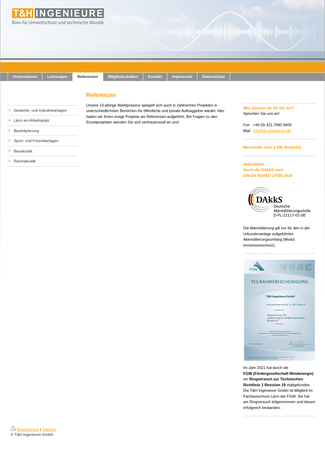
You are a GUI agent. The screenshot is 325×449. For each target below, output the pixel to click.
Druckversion (25, 429)
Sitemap (49, 429)
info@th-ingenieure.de (271, 131)
